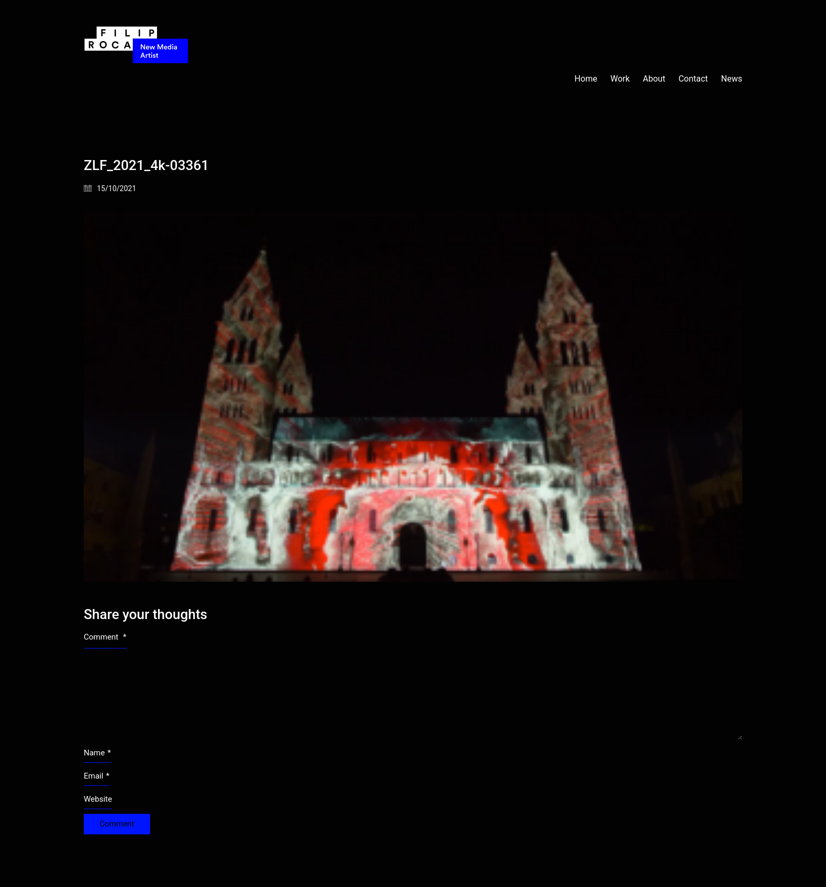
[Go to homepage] (136, 79)
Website (98, 799)
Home (586, 79)
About (654, 79)
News (731, 79)
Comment (105, 637)
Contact (693, 79)
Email (97, 776)
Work (620, 79)
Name (97, 753)
